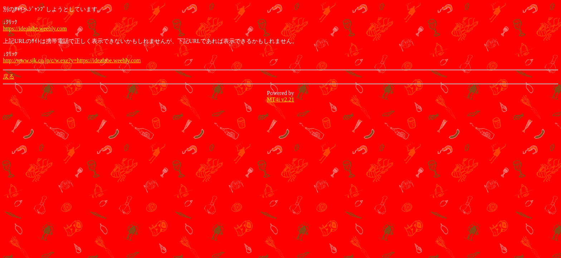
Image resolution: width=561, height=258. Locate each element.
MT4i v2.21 (280, 99)
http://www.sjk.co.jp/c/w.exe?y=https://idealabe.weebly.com (72, 60)
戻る (8, 76)
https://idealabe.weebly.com (35, 28)
